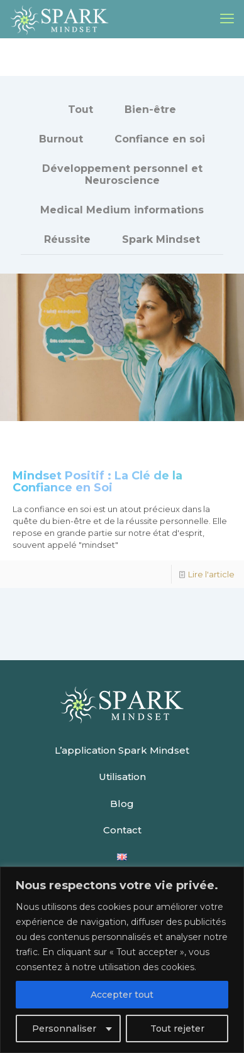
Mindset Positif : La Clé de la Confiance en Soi (97, 481)
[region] (122, 960)
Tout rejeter (177, 1028)
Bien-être (150, 109)
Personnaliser (64, 1028)
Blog (122, 804)
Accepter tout (122, 994)
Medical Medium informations (122, 210)
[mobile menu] (227, 18)
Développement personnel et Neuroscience (122, 174)
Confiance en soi (159, 139)
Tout (80, 109)
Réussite (67, 239)
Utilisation (122, 777)
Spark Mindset (161, 239)
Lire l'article (211, 574)
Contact (122, 830)
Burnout (61, 139)
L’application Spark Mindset (122, 750)
